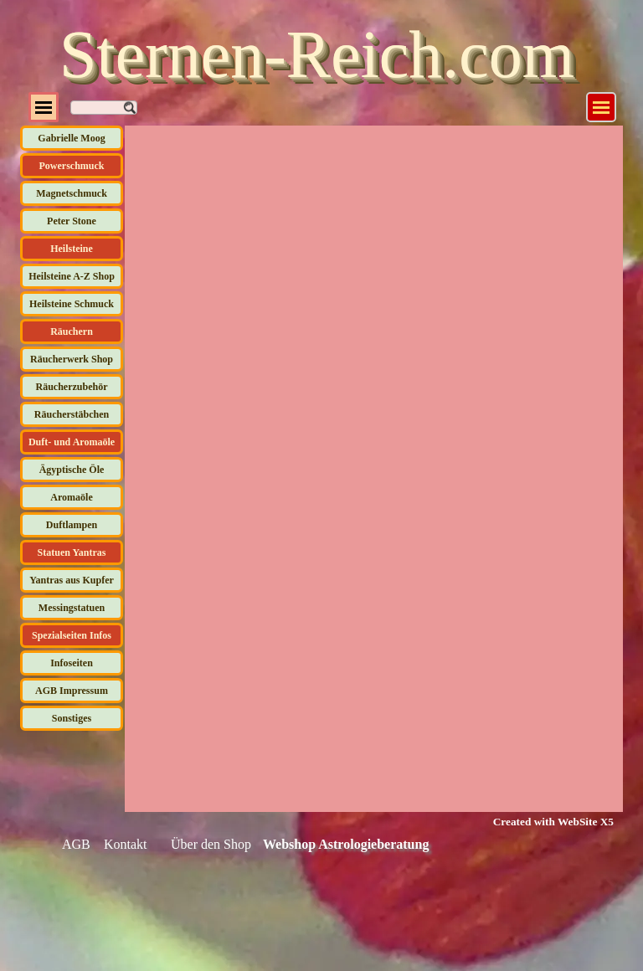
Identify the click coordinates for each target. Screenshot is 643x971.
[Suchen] (103, 107)
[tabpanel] (543, 821)
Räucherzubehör (72, 387)
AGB (76, 844)
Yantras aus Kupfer (71, 580)
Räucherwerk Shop (71, 359)
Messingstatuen (72, 608)
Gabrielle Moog (71, 138)
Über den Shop (211, 844)
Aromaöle (71, 497)
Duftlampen (71, 525)
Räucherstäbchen (71, 414)
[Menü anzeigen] (601, 107)
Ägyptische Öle (72, 469)
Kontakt (125, 844)
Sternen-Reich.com (316, 54)
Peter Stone (71, 221)
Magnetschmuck (71, 193)
